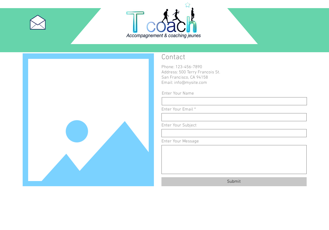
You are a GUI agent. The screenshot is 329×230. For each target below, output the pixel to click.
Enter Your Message (180, 141)
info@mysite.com (190, 82)
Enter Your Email (177, 109)
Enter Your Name (178, 93)
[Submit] (234, 181)
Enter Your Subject (179, 125)
